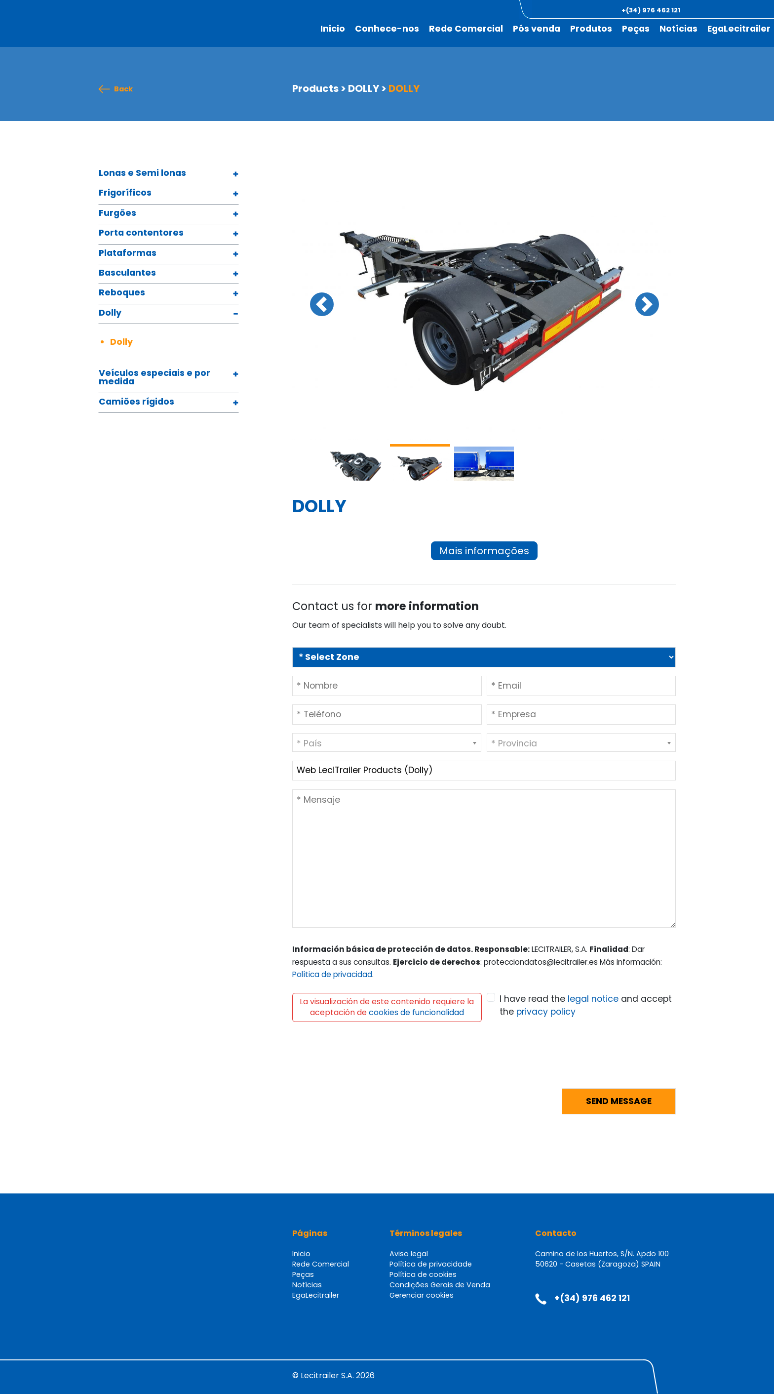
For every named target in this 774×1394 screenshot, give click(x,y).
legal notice (593, 999)
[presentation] (367, 1061)
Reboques (122, 293)
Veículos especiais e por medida (154, 378)
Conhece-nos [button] (387, 29)
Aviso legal (408, 1254)
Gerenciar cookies (421, 1295)
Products (315, 88)
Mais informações (484, 551)
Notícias (678, 29)
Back (123, 89)
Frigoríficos (125, 193)
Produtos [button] (591, 29)
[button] (719, 10)
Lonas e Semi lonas (142, 173)
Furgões (117, 213)
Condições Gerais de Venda (439, 1285)
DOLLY (363, 88)
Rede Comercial (466, 29)
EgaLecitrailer (739, 29)
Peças (636, 29)
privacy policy (546, 1012)
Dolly (110, 313)
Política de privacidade (430, 1264)
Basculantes (127, 273)
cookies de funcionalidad (416, 1012)
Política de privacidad (332, 974)
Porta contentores (141, 233)
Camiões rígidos (136, 402)
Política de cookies (423, 1274)
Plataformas (127, 253)
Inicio (332, 29)
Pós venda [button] (536, 29)
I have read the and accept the (586, 1005)
